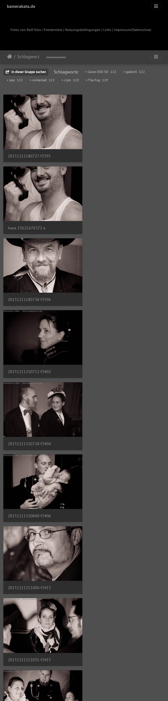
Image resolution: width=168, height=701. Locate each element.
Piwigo (93, 691)
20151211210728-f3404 (29, 296)
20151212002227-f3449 (29, 651)
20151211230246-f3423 (29, 509)
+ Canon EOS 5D (100, 72)
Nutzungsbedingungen (82, 29)
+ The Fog (97, 80)
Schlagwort (28, 57)
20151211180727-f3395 (29, 155)
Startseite (9, 56)
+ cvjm (70, 80)
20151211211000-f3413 (29, 367)
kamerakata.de (21, 6)
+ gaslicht (134, 72)
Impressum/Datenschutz (132, 29)
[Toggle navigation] (156, 6)
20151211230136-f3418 (29, 438)
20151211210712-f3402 (113, 225)
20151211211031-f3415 (113, 367)
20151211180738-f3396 (29, 225)
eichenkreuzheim (56, 57)
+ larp (15, 80)
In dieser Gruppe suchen (26, 72)
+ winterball (42, 80)
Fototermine (53, 29)
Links (107, 29)
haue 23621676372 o (111, 155)
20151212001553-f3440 (29, 580)
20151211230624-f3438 (113, 509)
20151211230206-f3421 (113, 438)
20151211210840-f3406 (113, 296)
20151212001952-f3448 (113, 580)
